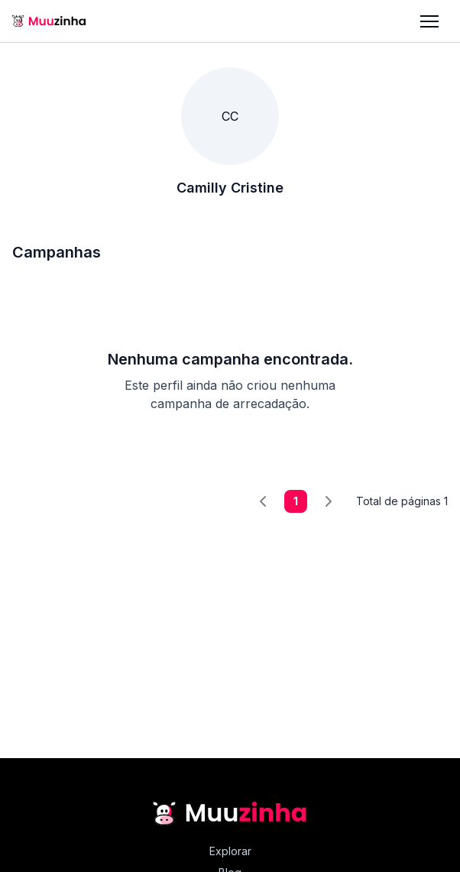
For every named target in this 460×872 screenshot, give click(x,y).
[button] (429, 21)
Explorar (230, 850)
